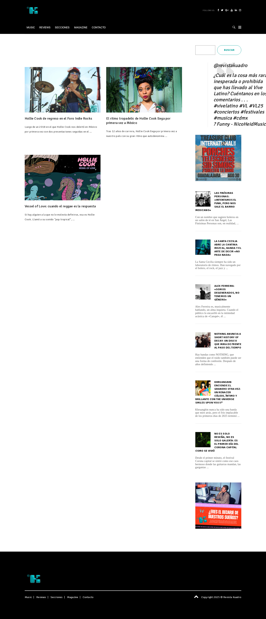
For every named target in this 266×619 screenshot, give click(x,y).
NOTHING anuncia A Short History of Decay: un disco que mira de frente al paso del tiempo (227, 340)
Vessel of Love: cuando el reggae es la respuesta (60, 206)
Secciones (62, 27)
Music (31, 27)
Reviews (45, 27)
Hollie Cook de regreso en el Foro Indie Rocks (58, 118)
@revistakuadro (231, 65)
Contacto (99, 27)
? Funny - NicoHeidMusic (240, 124)
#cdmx (240, 118)
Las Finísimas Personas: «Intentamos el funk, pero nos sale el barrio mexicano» (215, 201)
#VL (243, 106)
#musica (223, 118)
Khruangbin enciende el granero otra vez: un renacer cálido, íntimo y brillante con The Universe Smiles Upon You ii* (218, 392)
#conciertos (226, 112)
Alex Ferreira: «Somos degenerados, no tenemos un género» (227, 292)
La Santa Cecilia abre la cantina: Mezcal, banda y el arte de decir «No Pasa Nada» (227, 248)
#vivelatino (226, 106)
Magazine (80, 27)
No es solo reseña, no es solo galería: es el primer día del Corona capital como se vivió (217, 442)
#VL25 (256, 106)
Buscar (229, 50)
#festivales (252, 112)
